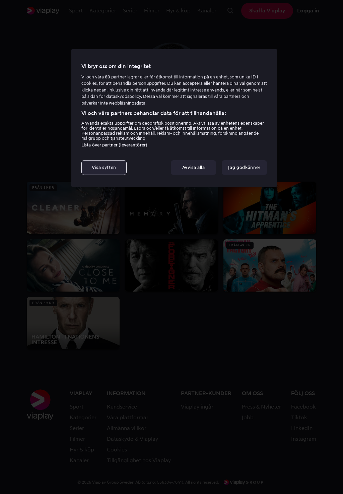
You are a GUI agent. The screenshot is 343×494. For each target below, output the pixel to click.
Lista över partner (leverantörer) (114, 144)
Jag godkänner (244, 167)
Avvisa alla (193, 167)
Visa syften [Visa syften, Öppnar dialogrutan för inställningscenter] (104, 167)
